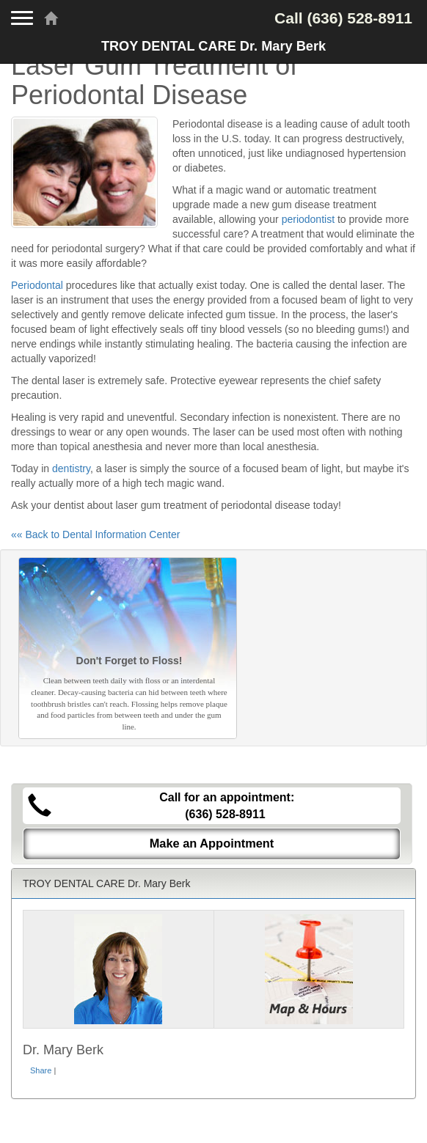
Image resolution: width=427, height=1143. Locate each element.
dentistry (71, 468)
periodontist (308, 219)
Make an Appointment (212, 843)
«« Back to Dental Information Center (95, 534)
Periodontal (37, 285)
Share (40, 1070)
